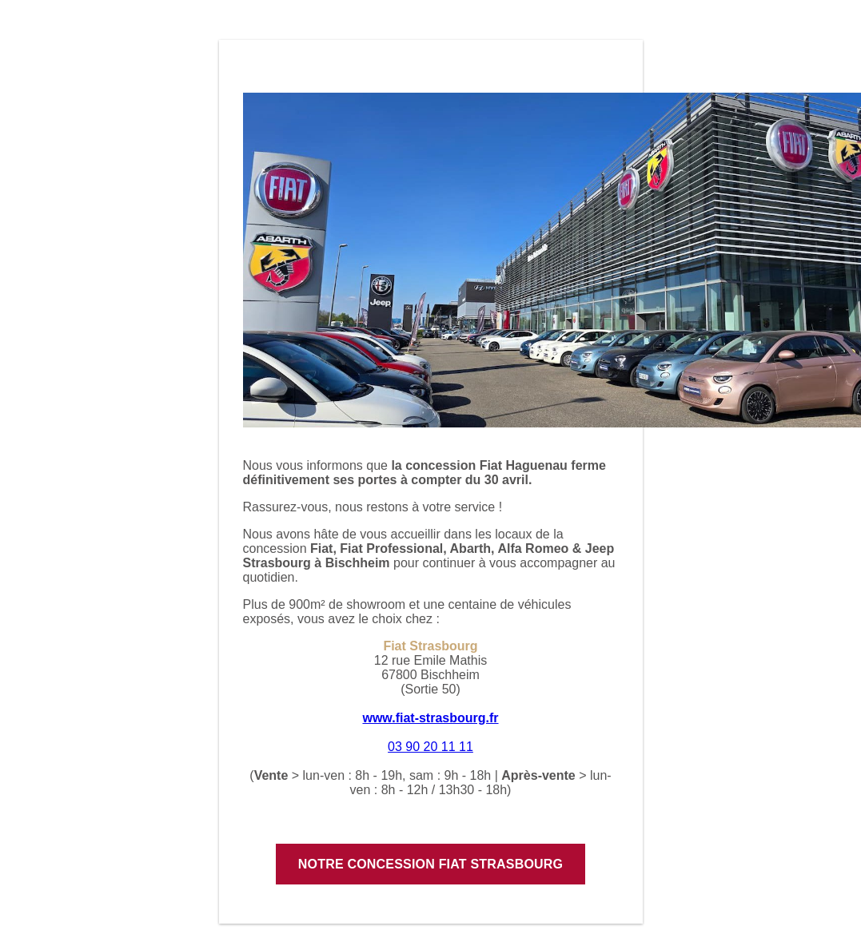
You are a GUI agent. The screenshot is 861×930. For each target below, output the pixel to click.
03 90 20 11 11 (430, 746)
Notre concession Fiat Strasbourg (430, 864)
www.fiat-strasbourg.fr (430, 718)
